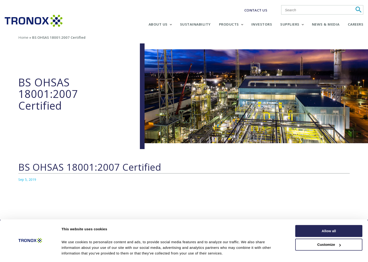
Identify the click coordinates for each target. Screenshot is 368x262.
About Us (160, 24)
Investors (261, 24)
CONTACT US (255, 10)
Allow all (329, 218)
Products (231, 24)
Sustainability (195, 24)
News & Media (326, 24)
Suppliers (292, 24)
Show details (72, 253)
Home (23, 37)
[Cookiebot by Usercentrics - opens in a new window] (30, 252)
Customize (329, 231)
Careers (356, 24)
